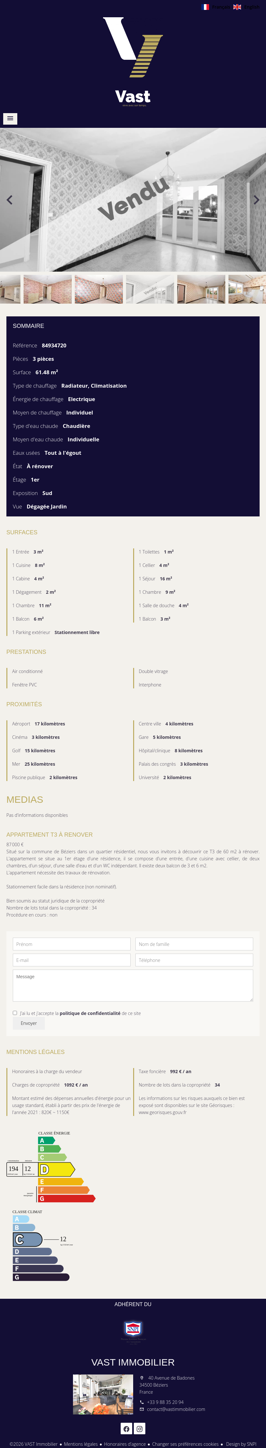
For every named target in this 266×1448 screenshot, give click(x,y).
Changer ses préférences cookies (185, 1444)
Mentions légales (81, 1444)
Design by (240, 1444)
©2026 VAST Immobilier (34, 1444)
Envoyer (29, 1023)
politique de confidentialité (90, 1013)
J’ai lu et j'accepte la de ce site (80, 1013)
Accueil (133, 62)
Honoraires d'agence (125, 1444)
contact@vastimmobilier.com (176, 1409)
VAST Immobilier (133, 1362)
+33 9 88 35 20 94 (165, 1402)
